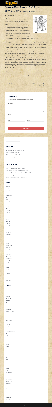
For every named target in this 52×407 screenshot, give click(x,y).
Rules (7, 366)
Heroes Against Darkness (29, 11)
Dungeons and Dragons (16, 11)
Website (28, 120)
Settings (7, 368)
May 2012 (7, 271)
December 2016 (8, 243)
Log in (7, 393)
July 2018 (7, 217)
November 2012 (9, 258)
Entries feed (8, 395)
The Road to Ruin (9, 381)
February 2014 (8, 249)
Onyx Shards (8, 344)
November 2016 (9, 245)
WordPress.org (8, 399)
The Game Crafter (9, 379)
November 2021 (9, 193)
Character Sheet (8, 298)
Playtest (7, 350)
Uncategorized (8, 383)
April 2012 (8, 273)
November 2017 (9, 232)
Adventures (8, 289)
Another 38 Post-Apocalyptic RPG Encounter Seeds (15, 156)
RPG (7, 364)
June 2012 (7, 269)
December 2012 (8, 256)
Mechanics (8, 339)
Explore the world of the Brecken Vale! (12, 152)
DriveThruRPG (9, 309)
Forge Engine (8, 316)
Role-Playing (8, 361)
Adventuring (8, 291)
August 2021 (8, 197)
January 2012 (8, 280)
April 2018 (8, 221)
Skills (7, 370)
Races (7, 357)
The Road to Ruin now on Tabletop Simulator (14, 154)
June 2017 (7, 236)
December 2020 (8, 204)
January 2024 (8, 186)
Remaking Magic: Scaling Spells (15, 83)
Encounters (8, 313)
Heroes (7, 329)
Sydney (23, 405)
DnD (9, 11)
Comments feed (8, 397)
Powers (7, 355)
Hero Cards (8, 324)
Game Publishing (9, 320)
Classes (6, 11)
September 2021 (9, 195)
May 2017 (7, 239)
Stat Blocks (8, 377)
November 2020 (9, 206)
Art (6, 294)
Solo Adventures (9, 372)
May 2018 (7, 219)
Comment (10, 103)
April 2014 (8, 247)
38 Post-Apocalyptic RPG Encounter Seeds (13, 159)
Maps (7, 337)
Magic (37, 11)
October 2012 (8, 260)
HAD (23, 11)
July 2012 (7, 267)
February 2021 (8, 201)
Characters (8, 300)
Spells (40, 11)
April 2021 (8, 199)
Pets (6, 348)
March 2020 (8, 210)
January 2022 (8, 190)
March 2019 (8, 214)
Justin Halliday (9, 10)
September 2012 (9, 262)
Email (9, 120)
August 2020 (8, 208)
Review (7, 359)
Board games (8, 296)
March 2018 (8, 223)
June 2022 (7, 188)
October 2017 (8, 234)
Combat (7, 305)
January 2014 (8, 252)
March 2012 (8, 276)
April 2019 (8, 212)
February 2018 (8, 225)
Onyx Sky (7, 346)
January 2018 (8, 228)
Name (9, 114)
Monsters (7, 342)
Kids (6, 333)
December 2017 (8, 230)
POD (7, 353)
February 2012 (8, 278)
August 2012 (8, 265)
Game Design (8, 318)
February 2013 (8, 254)
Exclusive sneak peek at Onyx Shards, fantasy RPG (15, 150)
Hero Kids (8, 326)
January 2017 (8, 241)
